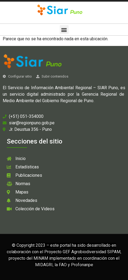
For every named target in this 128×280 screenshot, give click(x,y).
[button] (64, 29)
